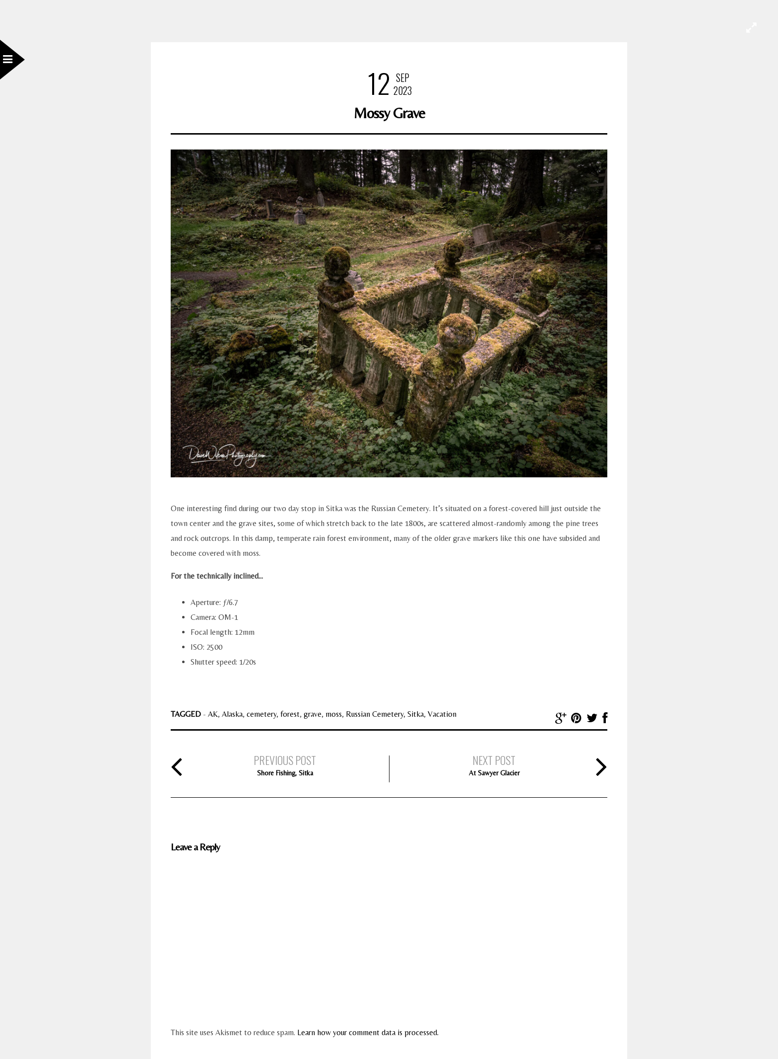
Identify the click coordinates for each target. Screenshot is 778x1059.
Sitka (415, 714)
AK (213, 714)
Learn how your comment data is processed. (368, 1032)
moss (333, 714)
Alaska (232, 714)
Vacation (442, 714)
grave (313, 714)
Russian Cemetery (374, 714)
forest (290, 714)
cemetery (261, 714)
